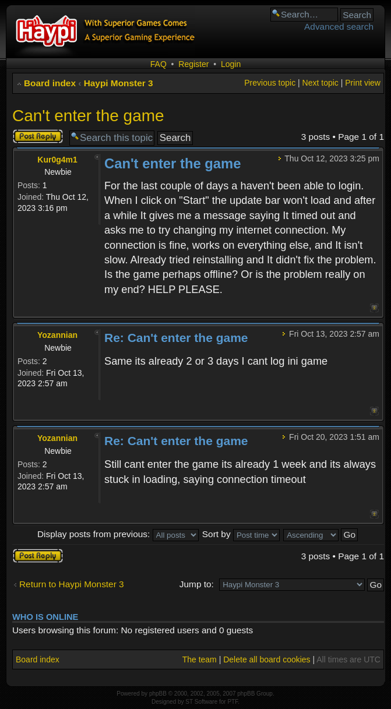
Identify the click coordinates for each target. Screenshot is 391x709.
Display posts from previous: (118, 534)
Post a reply (38, 136)
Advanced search (339, 26)
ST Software (201, 702)
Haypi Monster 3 (118, 83)
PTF (232, 702)
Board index (50, 83)
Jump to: (196, 584)
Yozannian (57, 335)
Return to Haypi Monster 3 (71, 584)
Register (193, 64)
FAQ (158, 64)
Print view (363, 82)
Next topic (320, 82)
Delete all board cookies (266, 659)
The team (199, 659)
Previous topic (269, 82)
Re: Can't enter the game (176, 337)
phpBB (158, 693)
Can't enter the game (88, 116)
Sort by (241, 534)
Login (231, 64)
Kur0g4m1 (57, 159)
